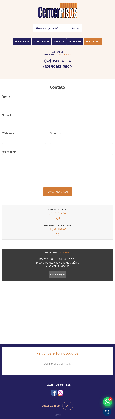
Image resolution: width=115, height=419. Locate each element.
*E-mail (6, 115)
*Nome (6, 96)
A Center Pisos (41, 41)
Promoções (75, 41)
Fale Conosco (93, 41)
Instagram (60, 393)
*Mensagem (9, 152)
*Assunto (55, 133)
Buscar (75, 28)
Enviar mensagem (57, 191)
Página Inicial (22, 41)
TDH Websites (57, 415)
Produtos (59, 41)
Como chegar (57, 274)
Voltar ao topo (51, 405)
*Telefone (8, 133)
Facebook (54, 393)
